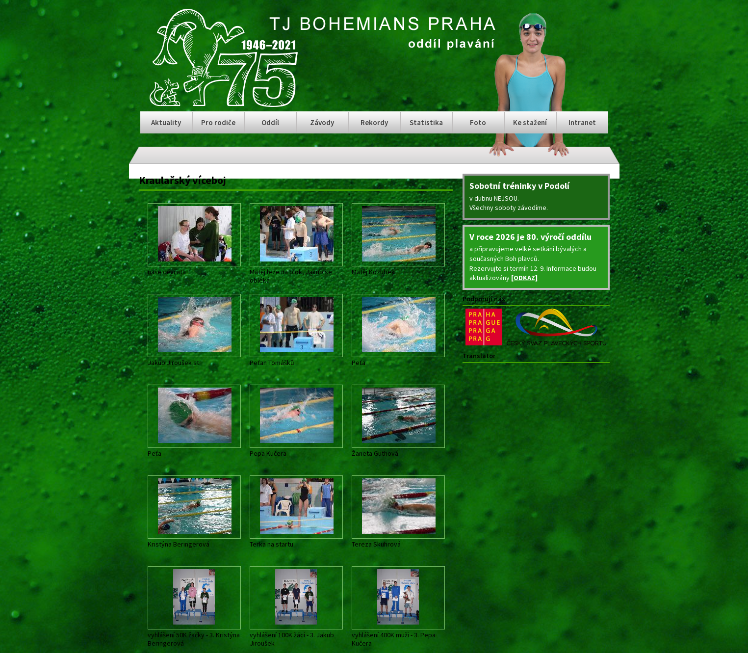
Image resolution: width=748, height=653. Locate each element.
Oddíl (270, 122)
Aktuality (166, 122)
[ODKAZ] (524, 277)
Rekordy (374, 122)
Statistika (426, 122)
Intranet (582, 122)
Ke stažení (530, 122)
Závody (322, 122)
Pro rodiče (218, 122)
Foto (478, 122)
